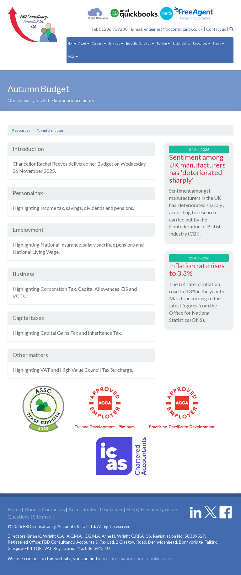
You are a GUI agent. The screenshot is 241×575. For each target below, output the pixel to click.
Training (163, 43)
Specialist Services (140, 43)
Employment (28, 229)
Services (116, 43)
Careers (99, 43)
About (83, 43)
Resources (202, 43)
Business (24, 273)
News (218, 43)
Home (72, 43)
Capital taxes (28, 317)
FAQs (73, 56)
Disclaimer (111, 509)
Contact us (216, 29)
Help (131, 509)
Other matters (30, 354)
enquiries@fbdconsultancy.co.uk (173, 29)
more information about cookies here (135, 558)
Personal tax (28, 192)
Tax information (50, 130)
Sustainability (181, 43)
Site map (42, 516)
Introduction (28, 148)
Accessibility (82, 509)
